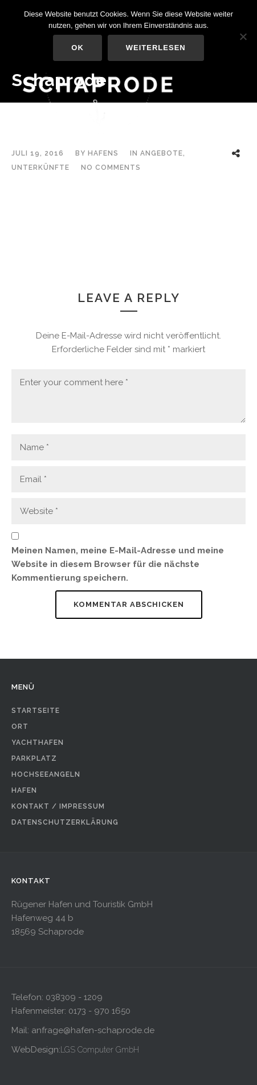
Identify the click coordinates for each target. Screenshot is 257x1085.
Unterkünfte (40, 168)
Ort (19, 727)
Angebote (161, 153)
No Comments (111, 168)
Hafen (24, 790)
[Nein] (242, 36)
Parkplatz (34, 758)
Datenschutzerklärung (65, 822)
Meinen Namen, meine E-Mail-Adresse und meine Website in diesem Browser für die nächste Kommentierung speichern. (117, 564)
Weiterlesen (156, 47)
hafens (103, 153)
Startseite (35, 711)
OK (77, 47)
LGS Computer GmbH (99, 1049)
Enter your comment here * (128, 396)
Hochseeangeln (45, 774)
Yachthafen (37, 743)
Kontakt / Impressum (58, 806)
